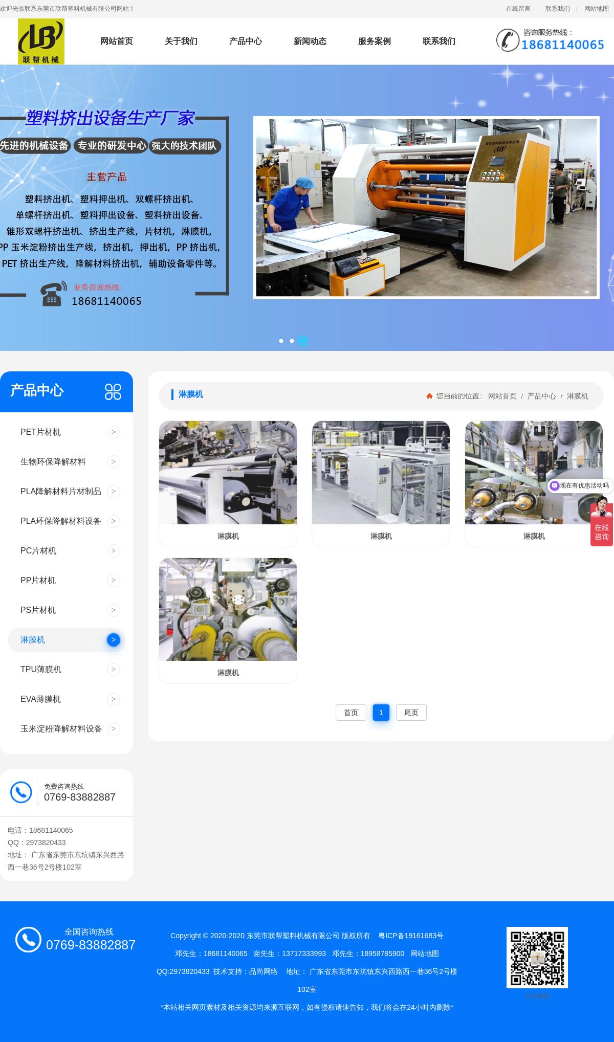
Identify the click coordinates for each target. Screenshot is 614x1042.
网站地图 (596, 8)
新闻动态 (310, 41)
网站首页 (116, 41)
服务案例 (374, 41)
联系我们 (557, 8)
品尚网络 (263, 971)
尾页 (411, 712)
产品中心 (245, 41)
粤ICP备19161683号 (411, 936)
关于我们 (181, 41)
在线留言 (518, 8)
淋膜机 (576, 396)
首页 (351, 712)
